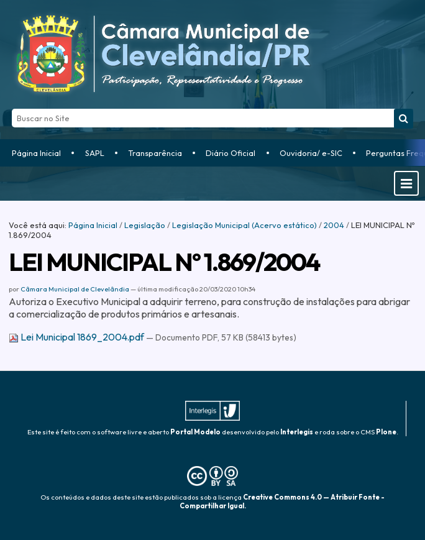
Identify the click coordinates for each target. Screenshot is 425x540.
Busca (11, 108)
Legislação (144, 225)
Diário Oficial (230, 153)
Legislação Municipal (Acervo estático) (244, 225)
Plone (386, 432)
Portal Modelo (195, 432)
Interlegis (296, 432)
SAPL (94, 153)
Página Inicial (36, 153)
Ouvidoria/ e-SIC (311, 153)
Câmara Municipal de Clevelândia (75, 289)
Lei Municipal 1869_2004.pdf (77, 337)
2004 (334, 225)
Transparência (155, 153)
